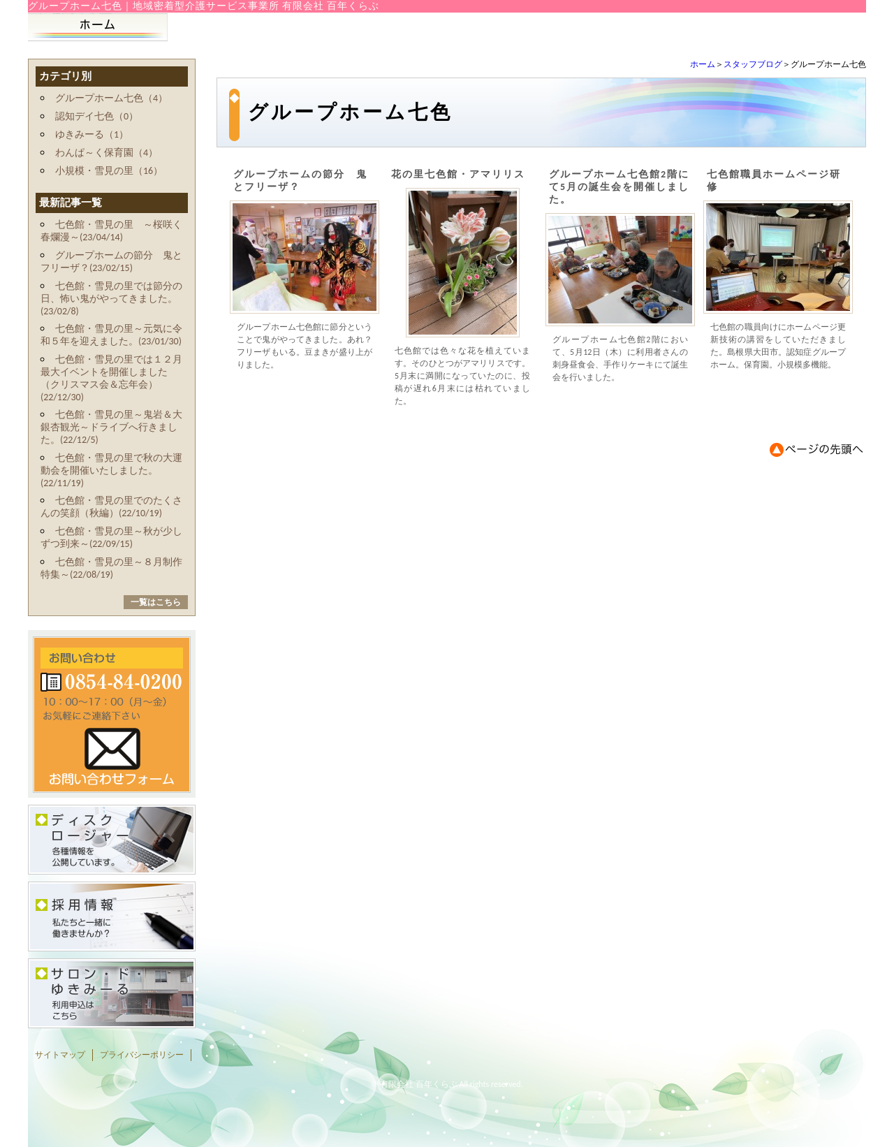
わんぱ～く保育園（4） (106, 153)
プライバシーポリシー (142, 1055)
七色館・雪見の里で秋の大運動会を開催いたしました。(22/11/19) (111, 470)
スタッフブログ (753, 64)
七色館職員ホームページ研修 (774, 180)
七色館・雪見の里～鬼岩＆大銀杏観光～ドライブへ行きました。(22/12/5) (111, 427)
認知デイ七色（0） (96, 116)
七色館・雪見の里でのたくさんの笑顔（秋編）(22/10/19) (111, 507)
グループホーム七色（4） (111, 98)
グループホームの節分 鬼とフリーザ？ (300, 180)
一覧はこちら (156, 602)
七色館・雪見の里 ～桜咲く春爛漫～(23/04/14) (111, 231)
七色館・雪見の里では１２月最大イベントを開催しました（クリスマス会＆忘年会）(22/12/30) (111, 378)
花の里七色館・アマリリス (458, 174)
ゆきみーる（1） (92, 134)
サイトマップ (60, 1055)
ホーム (702, 64)
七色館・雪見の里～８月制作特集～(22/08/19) (111, 568)
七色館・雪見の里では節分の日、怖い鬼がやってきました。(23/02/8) (111, 298)
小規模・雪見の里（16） (109, 171)
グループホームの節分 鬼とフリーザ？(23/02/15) (111, 261)
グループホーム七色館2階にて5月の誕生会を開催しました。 (619, 186)
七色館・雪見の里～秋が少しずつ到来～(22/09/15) (111, 537)
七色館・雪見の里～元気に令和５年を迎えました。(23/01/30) (111, 335)
